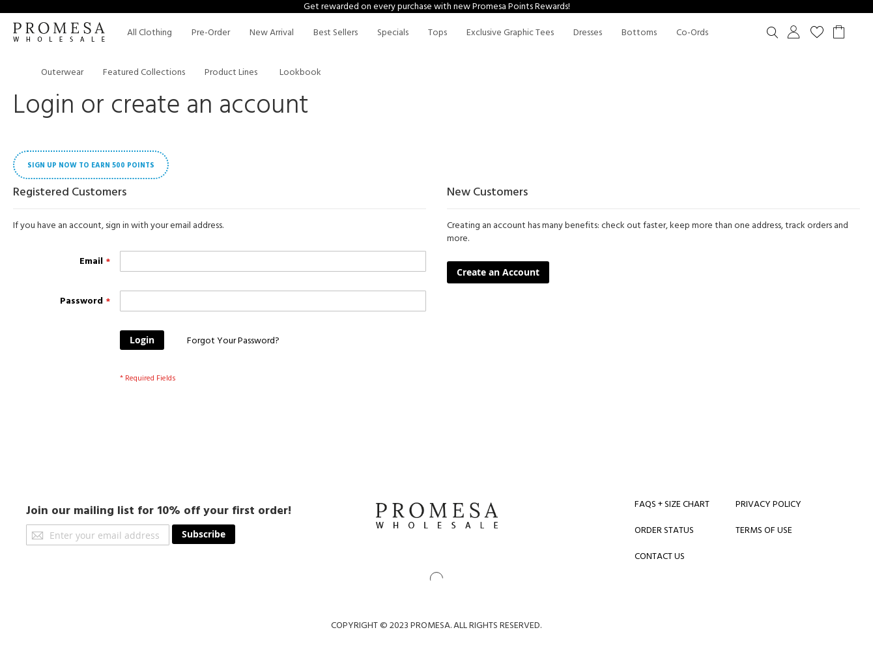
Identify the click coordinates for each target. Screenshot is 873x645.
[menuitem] (149, 33)
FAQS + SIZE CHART (672, 504)
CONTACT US (660, 556)
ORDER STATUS (664, 530)
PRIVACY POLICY (768, 504)
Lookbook (300, 72)
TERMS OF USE (764, 530)
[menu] (449, 52)
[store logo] (58, 33)
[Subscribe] (203, 534)
